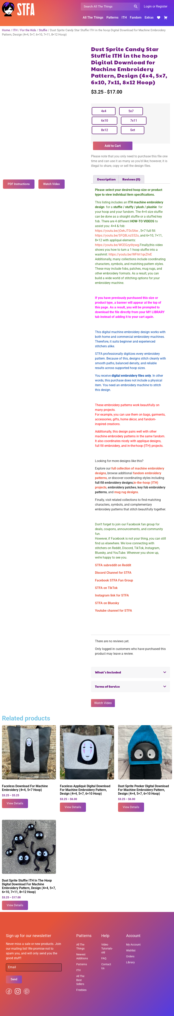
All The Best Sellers (80, 980)
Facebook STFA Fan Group (114, 580)
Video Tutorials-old (107, 948)
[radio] (103, 111)
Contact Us (106, 966)
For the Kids (28, 30)
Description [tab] (106, 179)
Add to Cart (113, 146)
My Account (133, 944)
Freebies (81, 990)
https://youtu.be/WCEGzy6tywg (117, 245)
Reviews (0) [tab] (131, 179)
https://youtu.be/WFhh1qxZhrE (130, 254)
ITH (124, 17)
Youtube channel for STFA (113, 610)
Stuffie (43, 30)
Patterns (112, 17)
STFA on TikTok (106, 588)
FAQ (103, 958)
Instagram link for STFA (112, 595)
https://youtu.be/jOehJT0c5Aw (116, 231)
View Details (15, 803)
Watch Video (103, 703)
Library (130, 962)
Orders (130, 956)
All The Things (93, 17)
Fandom (135, 17)
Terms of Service (107, 686)
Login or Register (155, 6)
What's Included (108, 672)
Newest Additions (82, 956)
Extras (149, 17)
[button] (130, 672)
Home (6, 30)
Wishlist (131, 950)
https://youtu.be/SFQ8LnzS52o (117, 235)
